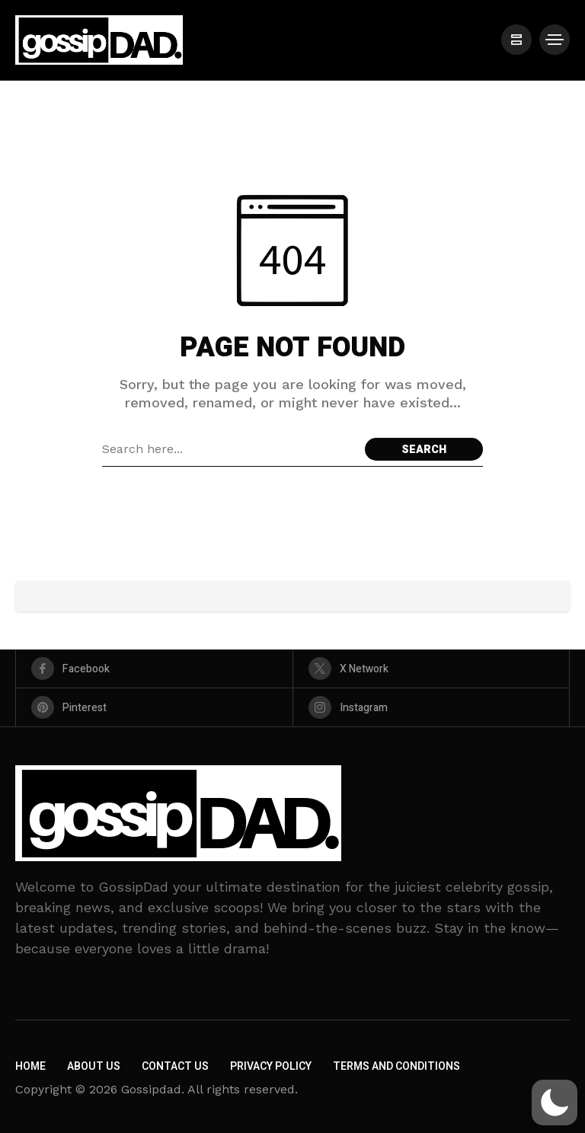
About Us (93, 1066)
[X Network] (431, 668)
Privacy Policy (271, 1066)
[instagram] (431, 707)
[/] (516, 39)
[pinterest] (154, 707)
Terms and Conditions (396, 1066)
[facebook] (154, 668)
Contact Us (175, 1066)
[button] (554, 1102)
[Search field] (229, 449)
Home (30, 1066)
